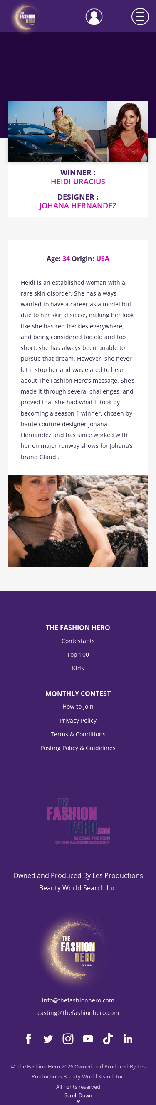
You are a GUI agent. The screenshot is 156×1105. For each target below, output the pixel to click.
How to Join (78, 706)
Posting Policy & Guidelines (78, 748)
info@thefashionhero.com (78, 1000)
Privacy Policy (78, 720)
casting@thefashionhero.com (78, 1013)
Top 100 (78, 654)
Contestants (78, 641)
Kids (78, 668)
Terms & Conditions (78, 734)
